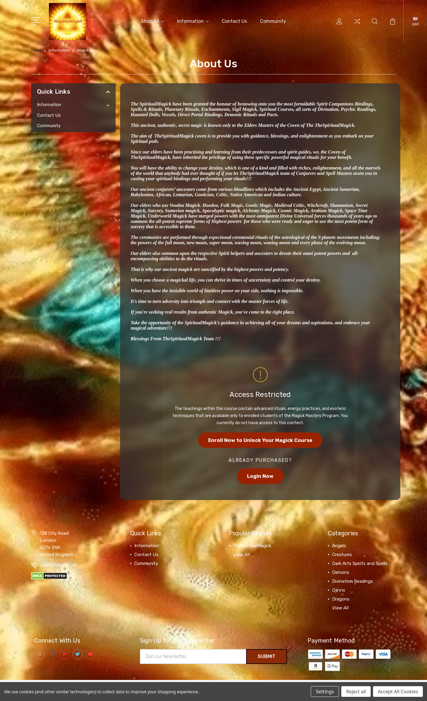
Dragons (341, 599)
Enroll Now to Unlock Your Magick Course (260, 440)
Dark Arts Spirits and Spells (360, 563)
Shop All (152, 21)
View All (241, 555)
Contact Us (234, 21)
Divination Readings (352, 581)
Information (193, 21)
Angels (339, 546)
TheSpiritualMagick (252, 546)
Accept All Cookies (398, 691)
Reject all (356, 691)
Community (273, 21)
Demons (340, 572)
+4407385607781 (58, 565)
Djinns (338, 590)
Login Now (260, 476)
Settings (325, 691)
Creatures (342, 555)
